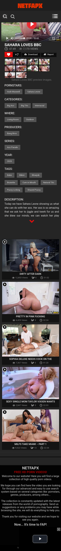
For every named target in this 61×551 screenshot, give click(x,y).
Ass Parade (12, 147)
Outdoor (30, 119)
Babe (9, 175)
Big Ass (10, 105)
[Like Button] (9, 54)
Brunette (11, 182)
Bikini (21, 175)
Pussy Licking (13, 190)
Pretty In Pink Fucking (30, 316)
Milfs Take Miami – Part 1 (30, 444)
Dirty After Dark (30, 273)
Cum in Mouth (29, 182)
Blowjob (35, 175)
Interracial (39, 105)
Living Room (13, 119)
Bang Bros (12, 133)
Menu (55, 16)
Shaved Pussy (34, 190)
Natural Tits (48, 182)
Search (4, 16)
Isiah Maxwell (13, 91)
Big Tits (24, 105)
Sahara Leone (33, 91)
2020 (9, 161)
